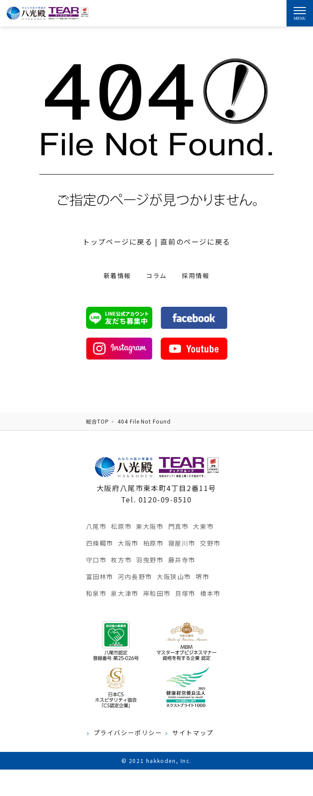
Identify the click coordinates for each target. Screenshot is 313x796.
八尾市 (96, 526)
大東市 (203, 526)
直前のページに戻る (195, 241)
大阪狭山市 (174, 576)
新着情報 (117, 275)
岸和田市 (156, 593)
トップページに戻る (117, 241)
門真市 (178, 526)
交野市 (210, 543)
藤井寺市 (182, 559)
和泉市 (96, 593)
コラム (156, 275)
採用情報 (195, 275)
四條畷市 (99, 543)
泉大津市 (124, 593)
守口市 (96, 559)
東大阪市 (149, 526)
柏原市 (153, 543)
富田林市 (99, 576)
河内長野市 (135, 576)
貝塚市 (185, 593)
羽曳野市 (149, 559)
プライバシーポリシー (128, 733)
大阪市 (128, 543)
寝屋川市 (182, 543)
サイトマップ (193, 733)
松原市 (121, 526)
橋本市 (210, 593)
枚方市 (121, 559)
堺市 (202, 576)
